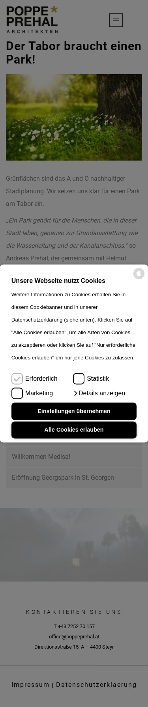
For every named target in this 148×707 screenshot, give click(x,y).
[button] (99, 393)
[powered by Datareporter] (139, 278)
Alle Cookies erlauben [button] (73, 430)
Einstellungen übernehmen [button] (74, 411)
